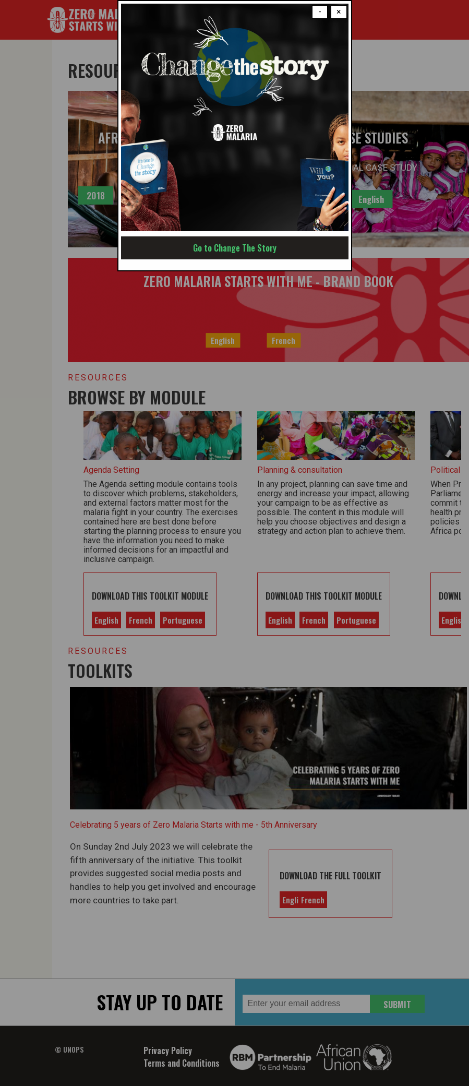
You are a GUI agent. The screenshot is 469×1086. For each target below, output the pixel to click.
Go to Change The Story (234, 248)
